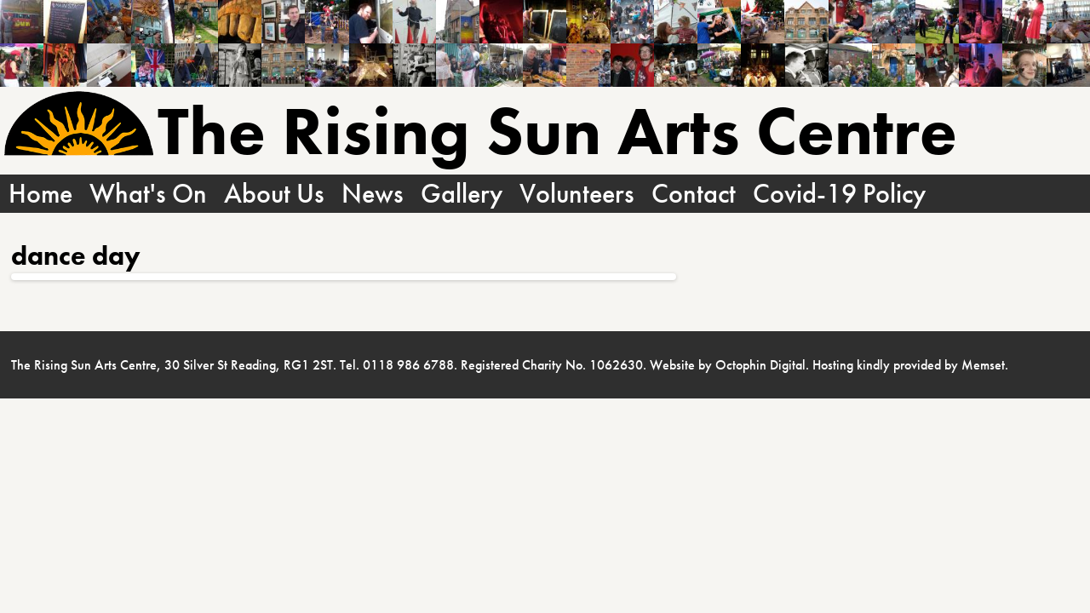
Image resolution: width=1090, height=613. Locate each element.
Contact (693, 193)
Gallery (461, 193)
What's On (148, 193)
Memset (983, 365)
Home (40, 193)
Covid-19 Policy (839, 193)
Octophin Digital (760, 365)
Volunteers (576, 193)
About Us (274, 193)
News (372, 193)
